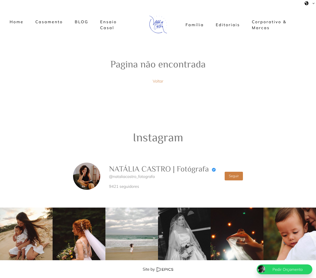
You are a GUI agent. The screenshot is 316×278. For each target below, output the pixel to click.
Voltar (158, 81)
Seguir (234, 176)
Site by (158, 269)
